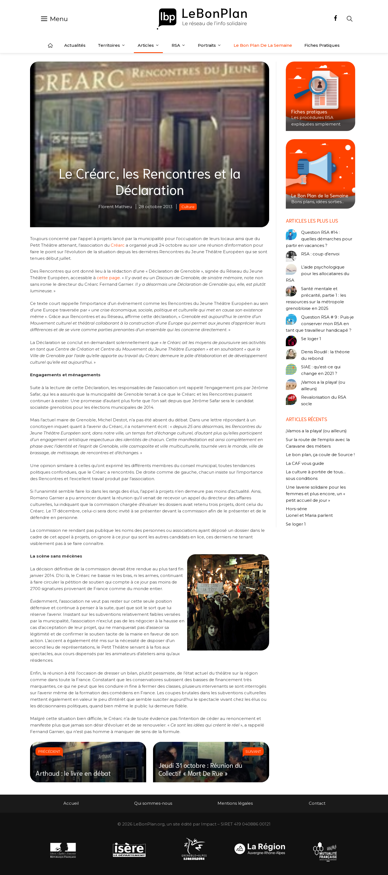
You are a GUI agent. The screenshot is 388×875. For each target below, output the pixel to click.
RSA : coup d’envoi (320, 253)
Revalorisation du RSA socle (323, 400)
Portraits (209, 45)
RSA (179, 45)
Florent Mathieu (115, 206)
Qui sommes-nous (153, 803)
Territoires (111, 45)
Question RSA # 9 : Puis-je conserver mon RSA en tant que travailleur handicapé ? (320, 323)
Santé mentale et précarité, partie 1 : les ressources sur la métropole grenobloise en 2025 (316, 298)
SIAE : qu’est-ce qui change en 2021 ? (320, 370)
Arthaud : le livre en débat (73, 772)
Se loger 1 (311, 338)
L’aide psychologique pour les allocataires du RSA (317, 273)
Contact (317, 803)
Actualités (75, 45)
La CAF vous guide (305, 463)
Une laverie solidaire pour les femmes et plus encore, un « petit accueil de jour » (316, 494)
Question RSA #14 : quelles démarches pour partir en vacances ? (319, 239)
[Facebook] (335, 19)
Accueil (50, 45)
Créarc (118, 245)
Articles (148, 45)
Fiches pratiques (322, 45)
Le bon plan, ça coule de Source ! (320, 454)
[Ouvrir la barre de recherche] (349, 18)
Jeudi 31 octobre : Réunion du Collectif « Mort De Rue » (200, 768)
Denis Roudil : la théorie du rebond (325, 355)
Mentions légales (235, 803)
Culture (188, 207)
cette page (108, 277)
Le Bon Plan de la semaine (263, 45)
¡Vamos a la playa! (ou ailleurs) (323, 385)
